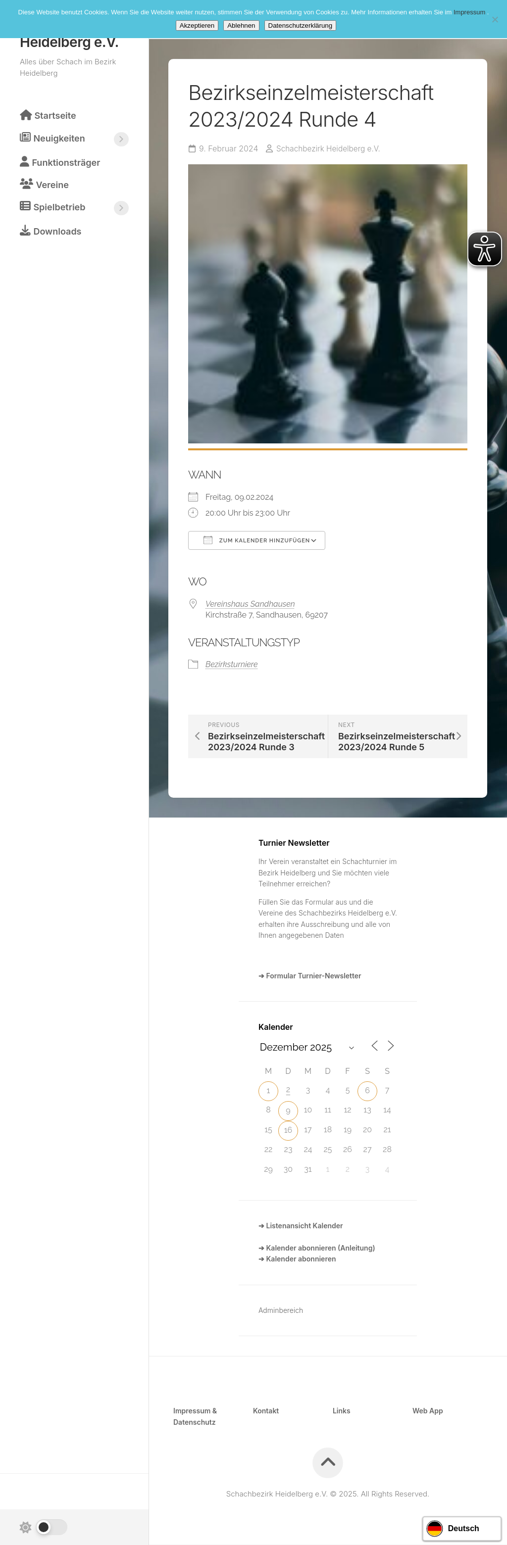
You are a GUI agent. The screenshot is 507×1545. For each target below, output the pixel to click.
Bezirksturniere (231, 665)
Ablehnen (241, 25)
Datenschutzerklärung (300, 25)
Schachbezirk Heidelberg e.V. (330, 149)
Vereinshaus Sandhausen (250, 604)
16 (288, 1130)
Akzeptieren (197, 25)
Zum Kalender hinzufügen (256, 540)
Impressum (470, 12)
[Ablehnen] (495, 19)
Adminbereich (280, 1310)
